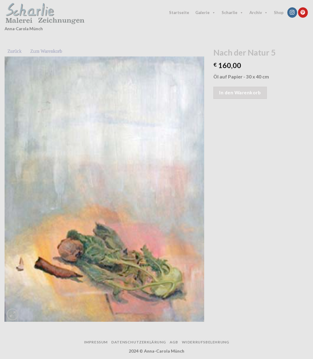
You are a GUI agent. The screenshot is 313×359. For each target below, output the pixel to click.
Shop (279, 12)
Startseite (179, 12)
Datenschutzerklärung (138, 342)
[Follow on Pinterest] (303, 12)
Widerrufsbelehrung (205, 342)
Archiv (258, 12)
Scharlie (232, 12)
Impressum (96, 342)
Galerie (205, 12)
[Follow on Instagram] (292, 12)
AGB (174, 342)
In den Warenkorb (240, 92)
